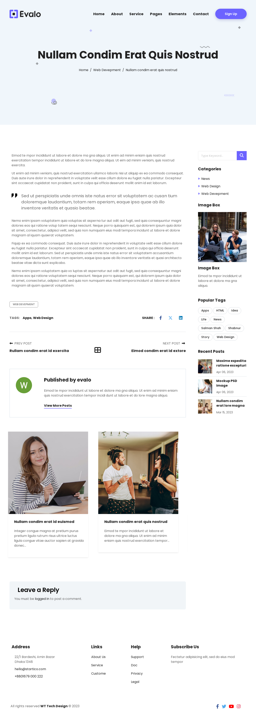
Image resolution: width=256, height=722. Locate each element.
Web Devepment (24, 304)
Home (99, 13)
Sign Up (231, 14)
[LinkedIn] (181, 318)
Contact (201, 13)
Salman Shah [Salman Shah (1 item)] (211, 328)
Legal (135, 681)
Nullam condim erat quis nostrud (140, 521)
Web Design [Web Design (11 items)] (225, 337)
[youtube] (231, 706)
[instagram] (239, 706)
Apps (27, 318)
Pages (156, 13)
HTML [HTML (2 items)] (220, 310)
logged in (42, 598)
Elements (177, 13)
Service (136, 13)
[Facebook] (160, 318)
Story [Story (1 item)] (205, 337)
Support (137, 657)
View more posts (58, 405)
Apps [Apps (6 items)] (205, 310)
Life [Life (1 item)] (203, 319)
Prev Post (21, 343)
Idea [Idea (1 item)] (234, 310)
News (205, 178)
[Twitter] (170, 318)
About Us (98, 657)
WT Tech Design (54, 706)
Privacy (137, 673)
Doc (134, 665)
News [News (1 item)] (218, 319)
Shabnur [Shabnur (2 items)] (234, 328)
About (117, 13)
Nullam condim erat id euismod (49, 521)
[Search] (242, 155)
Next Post (174, 343)
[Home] (83, 70)
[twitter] (224, 706)
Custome (98, 673)
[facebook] (217, 706)
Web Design (43, 318)
